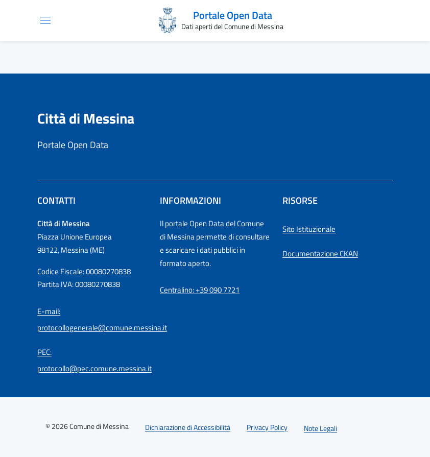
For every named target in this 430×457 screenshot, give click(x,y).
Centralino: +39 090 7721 (200, 290)
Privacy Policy (267, 427)
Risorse (300, 200)
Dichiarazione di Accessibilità (187, 427)
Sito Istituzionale (309, 229)
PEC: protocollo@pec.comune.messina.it (92, 360)
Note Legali (320, 428)
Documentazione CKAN (320, 253)
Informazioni (190, 200)
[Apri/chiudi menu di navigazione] (45, 20)
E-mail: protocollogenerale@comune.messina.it (92, 319)
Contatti (56, 200)
